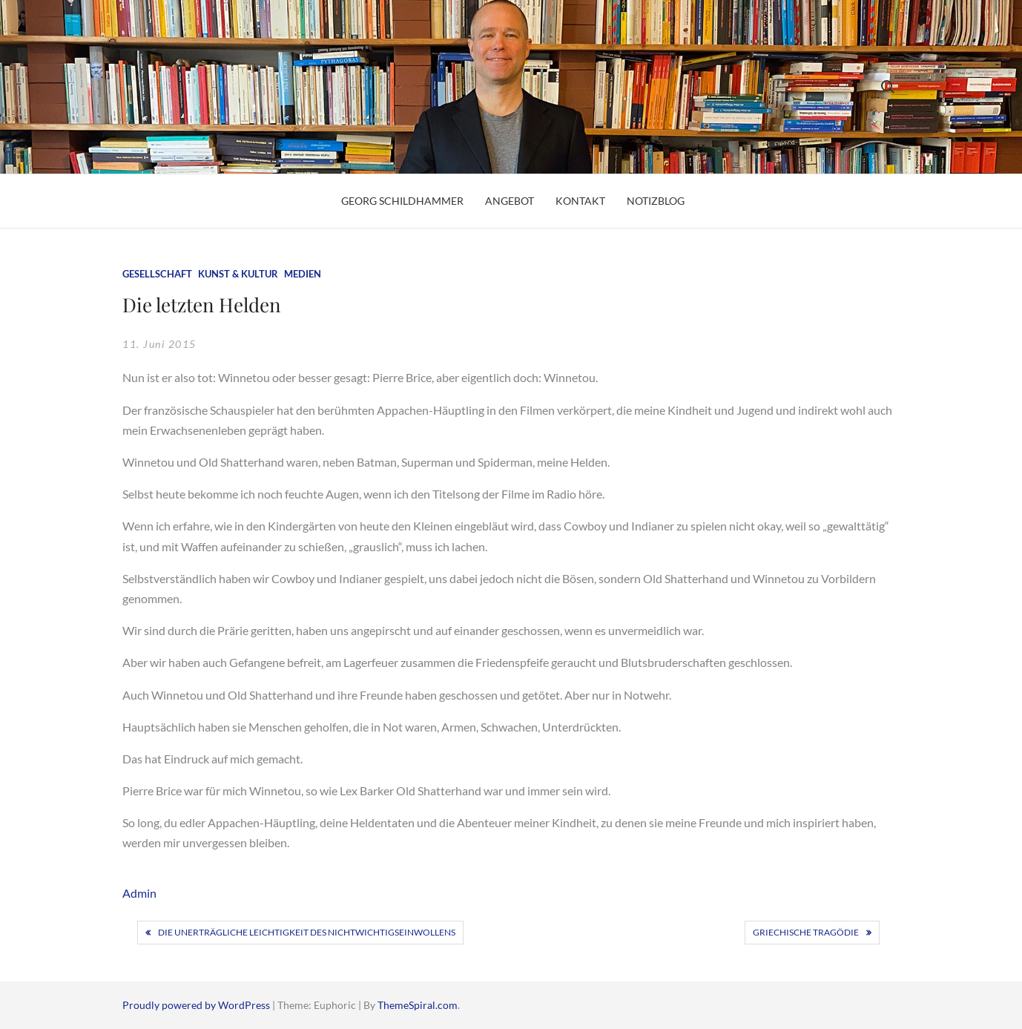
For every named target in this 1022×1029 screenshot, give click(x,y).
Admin (139, 893)
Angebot (509, 200)
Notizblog (656, 200)
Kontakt (580, 200)
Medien (302, 274)
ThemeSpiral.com (418, 1005)
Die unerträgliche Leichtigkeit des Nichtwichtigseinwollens (306, 932)
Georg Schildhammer (402, 200)
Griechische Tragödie (806, 932)
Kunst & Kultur (238, 274)
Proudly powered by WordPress (197, 1005)
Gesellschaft (157, 274)
